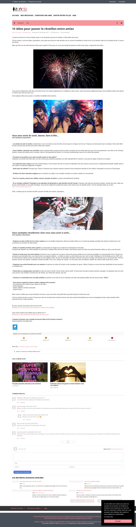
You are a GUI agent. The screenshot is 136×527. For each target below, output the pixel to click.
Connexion (112, 1)
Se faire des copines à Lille (95, 516)
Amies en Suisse (87, 518)
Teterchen (81, 492)
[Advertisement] (108, 9)
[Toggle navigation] (25, 508)
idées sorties (29, 346)
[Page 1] (68, 442)
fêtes (36, 346)
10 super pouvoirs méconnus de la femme (26, 384)
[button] (117, 23)
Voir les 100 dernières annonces (82, 501)
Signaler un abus (39, 521)
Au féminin (15, 386)
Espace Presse (98, 521)
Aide (74, 15)
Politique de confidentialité (56, 521)
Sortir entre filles (62, 15)
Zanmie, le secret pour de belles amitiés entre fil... (27, 351)
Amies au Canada (63, 518)
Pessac (89, 483)
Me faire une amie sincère (83, 490)
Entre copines (54, 387)
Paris (23, 483)
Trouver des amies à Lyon (78, 516)
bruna (19, 432)
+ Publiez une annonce (19, 1)
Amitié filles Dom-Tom (50, 518)
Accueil (15, 15)
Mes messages (27, 15)
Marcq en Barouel (39, 492)
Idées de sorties (16, 32)
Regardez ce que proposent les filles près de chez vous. (30, 314)
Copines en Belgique (75, 518)
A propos (90, 521)
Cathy (24, 415)
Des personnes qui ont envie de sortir (30, 481)
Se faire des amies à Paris (41, 516)
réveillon (22, 346)
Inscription (122, 1)
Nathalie (19, 398)
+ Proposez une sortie (34, 1)
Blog (45, 508)
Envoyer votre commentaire (22, 472)
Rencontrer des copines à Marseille (60, 516)
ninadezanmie (27, 32)
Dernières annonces (17, 508)
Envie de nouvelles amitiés (92, 481)
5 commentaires (65, 32)
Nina (18, 423)
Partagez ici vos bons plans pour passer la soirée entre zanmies (33, 307)
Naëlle (19, 406)
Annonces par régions (34, 508)
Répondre (23, 402)
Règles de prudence (71, 521)
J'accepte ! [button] (118, 521)
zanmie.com (62, 523)
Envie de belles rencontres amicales (42, 490)
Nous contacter (82, 521)
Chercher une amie (43, 15)
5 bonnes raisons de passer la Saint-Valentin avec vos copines (67, 384)
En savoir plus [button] (108, 516)
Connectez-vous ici (116, 449)
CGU (46, 521)
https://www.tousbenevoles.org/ (21, 186)
